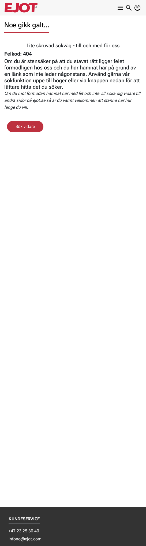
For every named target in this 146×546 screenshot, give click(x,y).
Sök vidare (25, 126)
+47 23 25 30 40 (24, 530)
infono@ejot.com (25, 538)
